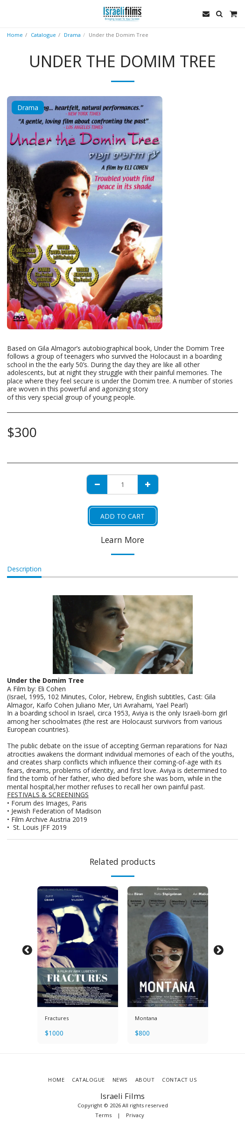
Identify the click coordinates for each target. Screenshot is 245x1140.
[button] (10, 13)
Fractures (57, 1018)
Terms (103, 1115)
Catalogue (43, 34)
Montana (146, 1018)
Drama (72, 34)
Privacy (135, 1115)
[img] (77, 947)
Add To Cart (122, 516)
